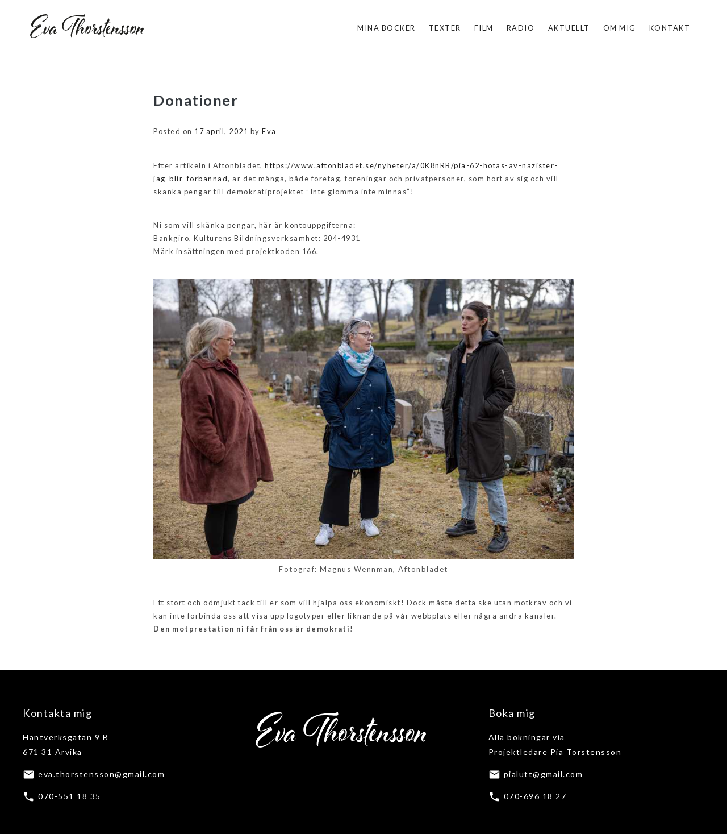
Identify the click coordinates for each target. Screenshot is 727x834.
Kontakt (670, 27)
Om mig (619, 27)
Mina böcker (386, 27)
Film (484, 27)
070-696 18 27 (535, 796)
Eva (269, 131)
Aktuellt (569, 27)
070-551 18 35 (69, 796)
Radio (521, 27)
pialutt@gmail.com (543, 774)
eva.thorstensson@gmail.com (101, 774)
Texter (445, 27)
